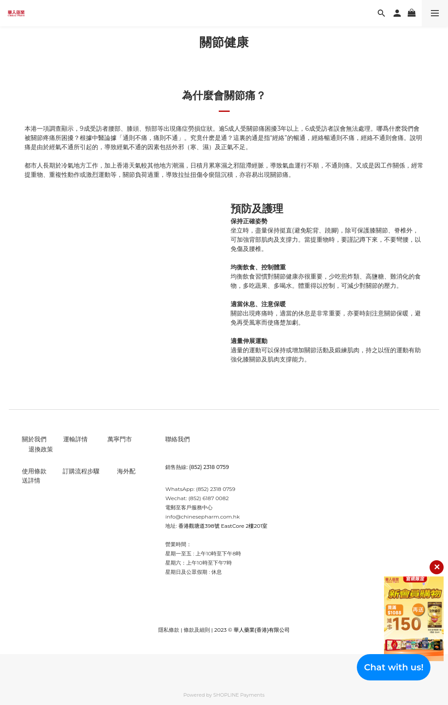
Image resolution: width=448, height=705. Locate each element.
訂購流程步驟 (81, 471)
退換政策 (40, 449)
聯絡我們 (177, 439)
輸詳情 (78, 439)
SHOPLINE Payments (238, 695)
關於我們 (34, 439)
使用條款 (34, 471)
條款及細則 (197, 629)
